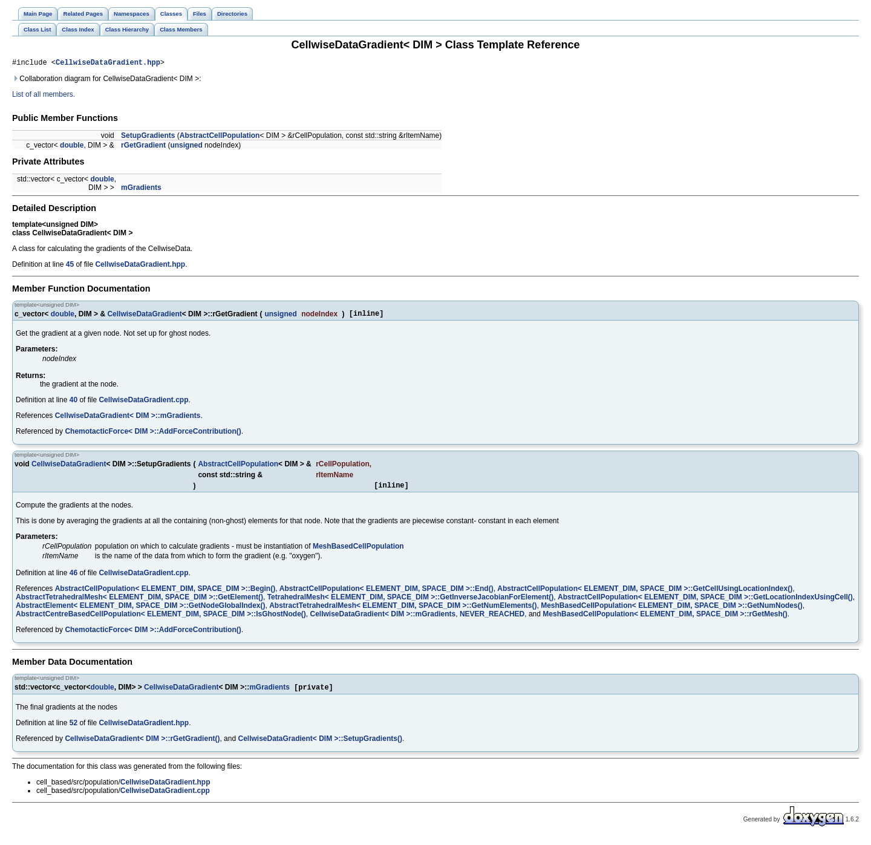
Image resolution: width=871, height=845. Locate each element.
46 (73, 578)
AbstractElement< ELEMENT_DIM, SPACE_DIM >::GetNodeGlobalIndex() (141, 611)
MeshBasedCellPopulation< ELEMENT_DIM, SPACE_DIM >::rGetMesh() (665, 619)
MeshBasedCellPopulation (358, 551)
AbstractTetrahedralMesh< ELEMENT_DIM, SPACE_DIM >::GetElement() (139, 602)
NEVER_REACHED (492, 619)
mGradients (141, 189)
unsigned (186, 147)
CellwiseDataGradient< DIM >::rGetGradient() (142, 745)
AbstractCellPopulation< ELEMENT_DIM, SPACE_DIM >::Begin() (165, 594)
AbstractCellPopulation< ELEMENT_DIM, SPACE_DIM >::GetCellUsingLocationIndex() (644, 594)
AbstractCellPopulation (220, 137)
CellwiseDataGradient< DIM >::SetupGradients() (320, 745)
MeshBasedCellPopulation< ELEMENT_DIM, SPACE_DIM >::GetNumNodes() (672, 611)
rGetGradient (143, 147)
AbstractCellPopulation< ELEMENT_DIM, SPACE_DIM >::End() (386, 594)
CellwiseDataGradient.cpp (143, 403)
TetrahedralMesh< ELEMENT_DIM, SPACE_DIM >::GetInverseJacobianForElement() (410, 602)
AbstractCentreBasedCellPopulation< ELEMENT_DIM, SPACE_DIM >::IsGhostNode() (161, 619)
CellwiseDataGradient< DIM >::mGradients (128, 419)
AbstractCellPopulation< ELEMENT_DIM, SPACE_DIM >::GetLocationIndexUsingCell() (705, 602)
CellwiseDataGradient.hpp (108, 64)
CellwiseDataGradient (144, 316)
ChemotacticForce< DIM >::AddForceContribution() (153, 435)
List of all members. (43, 96)
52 (73, 729)
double (71, 147)
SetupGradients (148, 137)
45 (70, 266)
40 (73, 403)
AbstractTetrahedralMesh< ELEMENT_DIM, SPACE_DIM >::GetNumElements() (403, 611)
